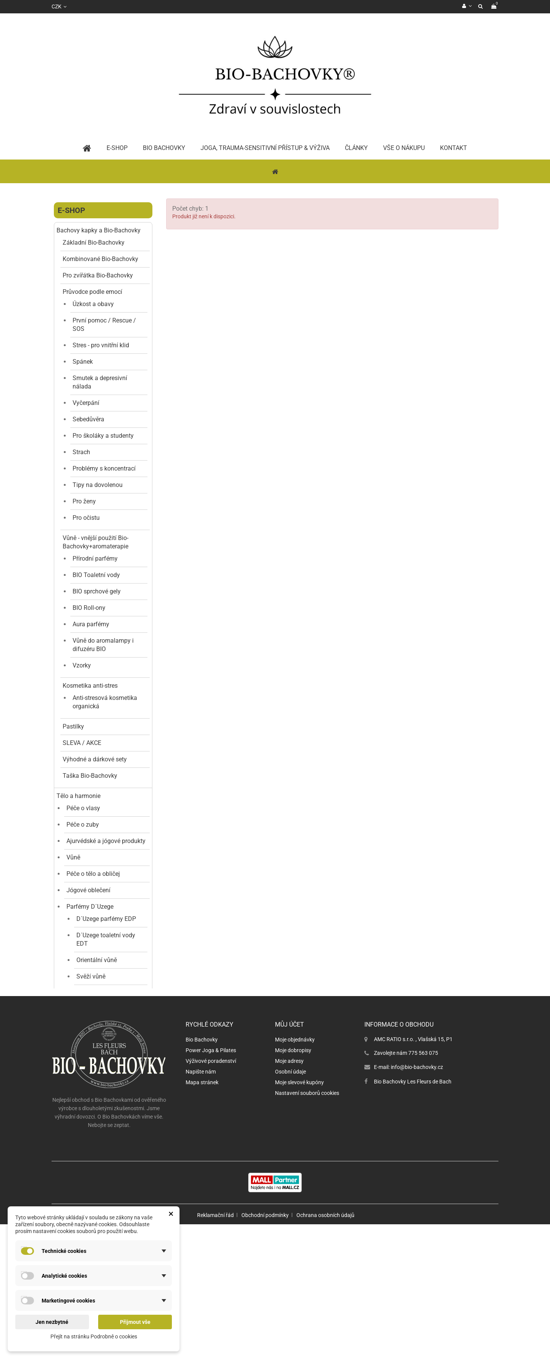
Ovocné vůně (93, 1042)
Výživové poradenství (211, 1209)
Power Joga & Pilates (211, 1198)
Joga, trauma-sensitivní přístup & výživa (265, 148)
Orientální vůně (96, 960)
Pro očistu (86, 517)
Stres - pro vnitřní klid (101, 345)
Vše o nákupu (404, 148)
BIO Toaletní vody (96, 575)
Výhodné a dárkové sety (95, 759)
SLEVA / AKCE (82, 742)
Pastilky (73, 726)
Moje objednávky (295, 1187)
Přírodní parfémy (95, 558)
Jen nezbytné (52, 1322)
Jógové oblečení (88, 890)
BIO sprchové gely (97, 591)
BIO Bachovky (164, 148)
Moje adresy (289, 1209)
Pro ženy (84, 501)
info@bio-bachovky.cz (417, 1215)
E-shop (71, 210)
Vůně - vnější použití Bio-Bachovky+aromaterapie (95, 542)
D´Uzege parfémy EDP (106, 918)
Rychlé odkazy (209, 1172)
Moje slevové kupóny (299, 1230)
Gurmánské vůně (99, 1009)
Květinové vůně (96, 992)
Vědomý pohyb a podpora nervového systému (91, 1103)
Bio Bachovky (202, 1187)
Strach (81, 452)
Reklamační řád (215, 1350)
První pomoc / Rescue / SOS (104, 324)
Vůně (73, 857)
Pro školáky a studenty (103, 435)
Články (356, 148)
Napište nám (201, 1219)
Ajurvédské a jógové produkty (106, 841)
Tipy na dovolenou (98, 484)
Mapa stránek (202, 1230)
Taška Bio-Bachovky (90, 775)
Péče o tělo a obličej (93, 873)
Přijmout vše (135, 1322)
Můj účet (289, 1172)
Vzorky (82, 665)
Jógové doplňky (87, 1078)
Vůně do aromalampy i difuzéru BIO (103, 645)
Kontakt (453, 148)
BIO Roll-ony (89, 607)
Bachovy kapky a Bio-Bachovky (99, 230)
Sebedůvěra (88, 419)
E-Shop (117, 148)
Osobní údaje (290, 1219)
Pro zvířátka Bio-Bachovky (98, 275)
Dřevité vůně (93, 1025)
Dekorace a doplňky (93, 1062)
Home (87, 148)
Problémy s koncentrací (104, 468)
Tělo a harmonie (78, 796)
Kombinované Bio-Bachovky (100, 259)
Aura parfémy (91, 624)
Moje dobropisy (293, 1198)
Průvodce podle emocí (92, 291)
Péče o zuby (82, 824)
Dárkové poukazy (80, 1123)
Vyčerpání (86, 402)
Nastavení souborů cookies (307, 1241)
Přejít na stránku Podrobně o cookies (93, 1336)
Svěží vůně (90, 976)
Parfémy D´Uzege (89, 906)
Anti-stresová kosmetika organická (105, 702)
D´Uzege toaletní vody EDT (105, 939)
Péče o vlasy (83, 808)
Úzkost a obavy (93, 304)
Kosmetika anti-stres (90, 685)
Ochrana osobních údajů (325, 1350)
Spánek (83, 361)
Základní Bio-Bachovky (94, 242)
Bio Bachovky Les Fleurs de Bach (412, 1229)
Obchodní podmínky (265, 1350)
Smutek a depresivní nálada (100, 382)
